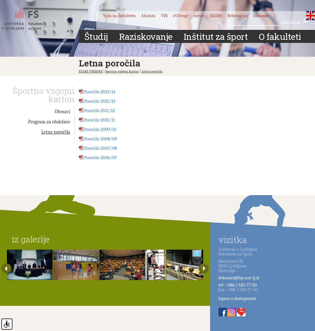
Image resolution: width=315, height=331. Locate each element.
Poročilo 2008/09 (100, 138)
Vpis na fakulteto (119, 15)
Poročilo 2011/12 (99, 110)
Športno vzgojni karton (122, 71)
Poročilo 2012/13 (99, 101)
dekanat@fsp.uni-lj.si (238, 277)
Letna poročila (151, 71)
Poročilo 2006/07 (100, 157)
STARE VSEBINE (91, 71)
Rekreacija (238, 15)
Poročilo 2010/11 (99, 120)
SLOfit (216, 15)
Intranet (261, 15)
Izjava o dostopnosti (237, 298)
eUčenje (180, 15)
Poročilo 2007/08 (100, 148)
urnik (199, 15)
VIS (164, 15)
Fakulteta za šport (28, 20)
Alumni (148, 15)
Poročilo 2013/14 (100, 91)
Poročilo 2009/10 (100, 129)
